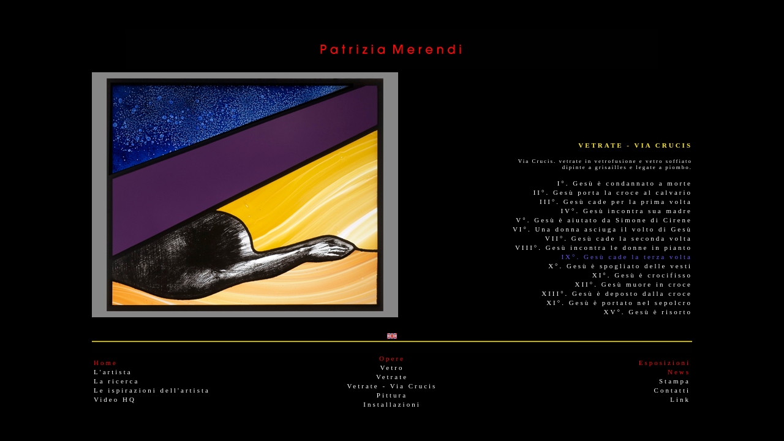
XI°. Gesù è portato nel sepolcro (619, 302)
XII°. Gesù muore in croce (634, 284)
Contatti (672, 390)
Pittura (392, 395)
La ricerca (116, 381)
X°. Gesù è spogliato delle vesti (620, 266)
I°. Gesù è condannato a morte (624, 183)
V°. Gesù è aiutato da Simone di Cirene (604, 220)
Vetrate (392, 376)
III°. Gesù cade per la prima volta (616, 201)
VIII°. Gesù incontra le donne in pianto (603, 247)
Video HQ (115, 399)
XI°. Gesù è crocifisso (642, 275)
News (679, 371)
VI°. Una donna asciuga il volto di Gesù (602, 229)
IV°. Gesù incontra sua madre (626, 210)
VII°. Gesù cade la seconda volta (618, 238)
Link (680, 399)
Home (106, 362)
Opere (392, 358)
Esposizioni (664, 362)
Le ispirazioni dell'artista (152, 390)
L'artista (113, 371)
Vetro (392, 367)
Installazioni (391, 404)
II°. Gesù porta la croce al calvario (612, 192)
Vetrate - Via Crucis (392, 386)
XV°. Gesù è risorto (648, 311)
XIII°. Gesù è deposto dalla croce (616, 293)
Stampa (674, 381)
